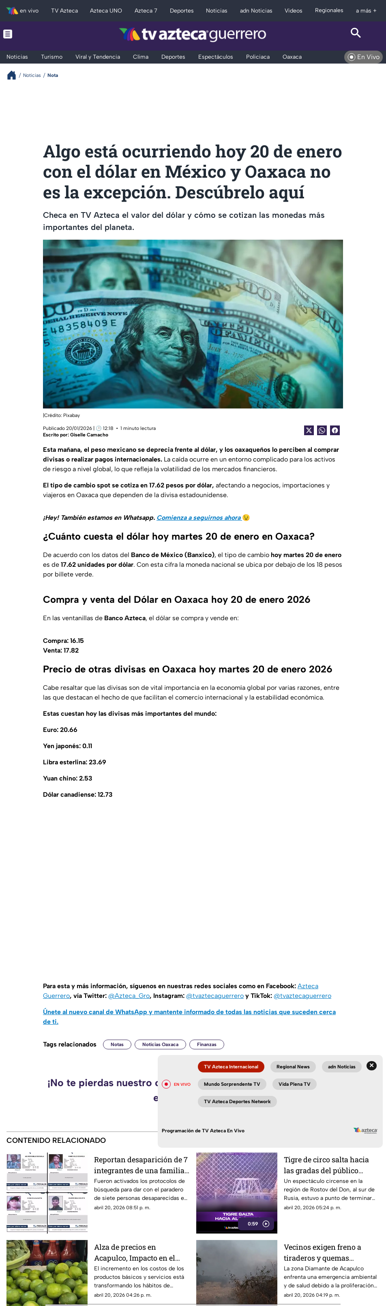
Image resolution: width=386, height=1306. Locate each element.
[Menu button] (30, 34)
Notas (117, 1044)
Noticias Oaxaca (160, 1044)
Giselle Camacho (89, 435)
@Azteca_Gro (129, 996)
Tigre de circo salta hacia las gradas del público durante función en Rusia (327, 1165)
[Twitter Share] (309, 430)
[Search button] (356, 34)
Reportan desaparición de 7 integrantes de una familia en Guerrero (141, 1165)
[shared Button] (322, 430)
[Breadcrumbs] (14, 75)
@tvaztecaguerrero (215, 996)
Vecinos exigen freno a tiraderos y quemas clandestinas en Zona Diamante (322, 1252)
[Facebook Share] (335, 430)
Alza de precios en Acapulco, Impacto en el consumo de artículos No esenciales (136, 1252)
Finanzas (207, 1044)
